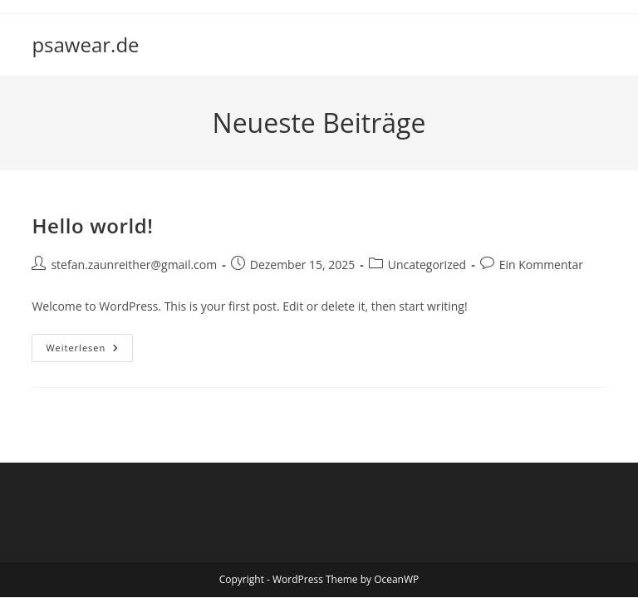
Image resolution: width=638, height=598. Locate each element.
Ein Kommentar (541, 264)
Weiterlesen (89, 351)
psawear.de (85, 44)
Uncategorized (427, 264)
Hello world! (92, 225)
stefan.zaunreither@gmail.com (134, 264)
